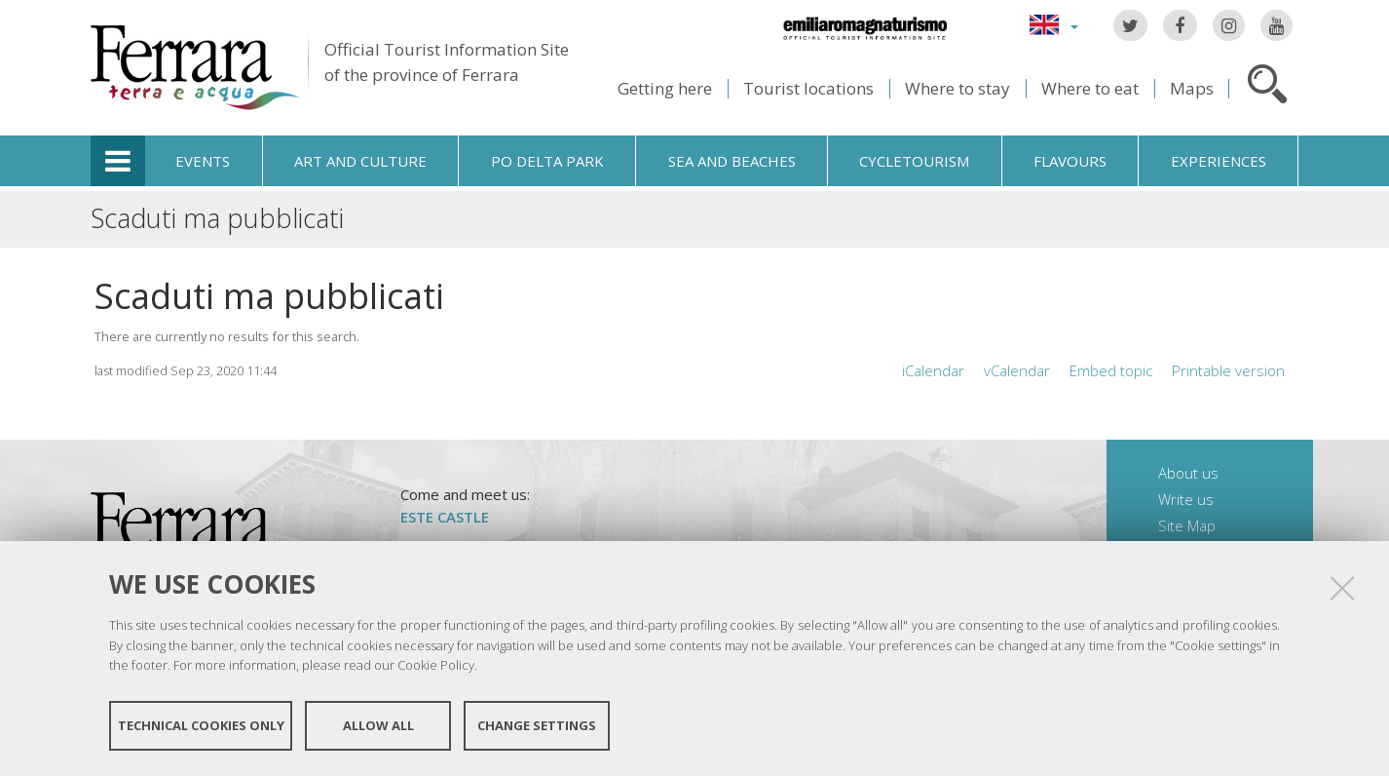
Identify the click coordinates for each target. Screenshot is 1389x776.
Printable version (1228, 370)
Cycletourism (914, 161)
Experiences (1218, 161)
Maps (1192, 88)
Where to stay (957, 88)
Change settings (536, 725)
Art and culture (360, 161)
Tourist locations (808, 88)
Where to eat (1090, 88)
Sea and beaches (732, 161)
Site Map (1187, 525)
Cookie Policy (435, 665)
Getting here (665, 88)
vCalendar (1017, 370)
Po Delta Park (547, 161)
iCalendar (933, 370)
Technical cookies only (201, 725)
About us (1188, 473)
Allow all (378, 725)
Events (202, 161)
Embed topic (1111, 370)
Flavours (1070, 161)
